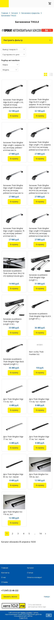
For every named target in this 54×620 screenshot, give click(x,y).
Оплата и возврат (34, 577)
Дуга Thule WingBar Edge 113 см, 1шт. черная (39, 400)
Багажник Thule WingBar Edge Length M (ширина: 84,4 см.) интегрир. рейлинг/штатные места (13, 189)
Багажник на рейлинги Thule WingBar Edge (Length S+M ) (12, 321)
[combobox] (13, 49)
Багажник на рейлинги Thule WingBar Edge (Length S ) (38, 277)
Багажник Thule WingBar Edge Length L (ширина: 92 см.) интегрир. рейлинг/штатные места (13, 146)
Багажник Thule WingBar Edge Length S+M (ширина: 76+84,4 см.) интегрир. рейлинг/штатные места (39, 232)
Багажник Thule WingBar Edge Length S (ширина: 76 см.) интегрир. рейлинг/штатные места (13, 232)
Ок (49, 615)
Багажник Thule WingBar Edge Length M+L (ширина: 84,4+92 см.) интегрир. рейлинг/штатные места (39, 189)
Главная (4, 568)
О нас (3, 577)
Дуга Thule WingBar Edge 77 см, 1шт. (13, 437)
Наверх (47, 597)
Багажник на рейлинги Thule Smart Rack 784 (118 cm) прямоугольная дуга (13, 273)
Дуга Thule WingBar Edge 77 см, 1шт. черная (39, 437)
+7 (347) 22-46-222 (9, 590)
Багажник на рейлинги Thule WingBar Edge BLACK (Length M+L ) (40, 316)
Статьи (30, 572)
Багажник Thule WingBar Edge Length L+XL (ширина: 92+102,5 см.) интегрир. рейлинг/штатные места (40, 146)
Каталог (30, 568)
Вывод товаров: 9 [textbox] (10, 49)
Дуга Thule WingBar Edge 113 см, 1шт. (13, 400)
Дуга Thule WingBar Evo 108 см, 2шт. (38, 475)
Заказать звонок (10, 596)
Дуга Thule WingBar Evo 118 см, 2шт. (12, 513)
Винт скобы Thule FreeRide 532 (36, 353)
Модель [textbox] (6, 70)
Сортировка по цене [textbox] (11, 54)
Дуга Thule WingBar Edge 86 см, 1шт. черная (13, 475)
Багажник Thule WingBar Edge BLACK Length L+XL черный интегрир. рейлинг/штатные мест (13, 103)
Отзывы (4, 582)
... (34, 533)
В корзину (14, 116)
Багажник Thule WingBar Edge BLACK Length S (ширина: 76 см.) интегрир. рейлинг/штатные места (39, 103)
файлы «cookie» (26, 613)
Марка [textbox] (5, 65)
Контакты (5, 572)
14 (40, 533)
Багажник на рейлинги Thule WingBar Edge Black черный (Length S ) (13, 361)
